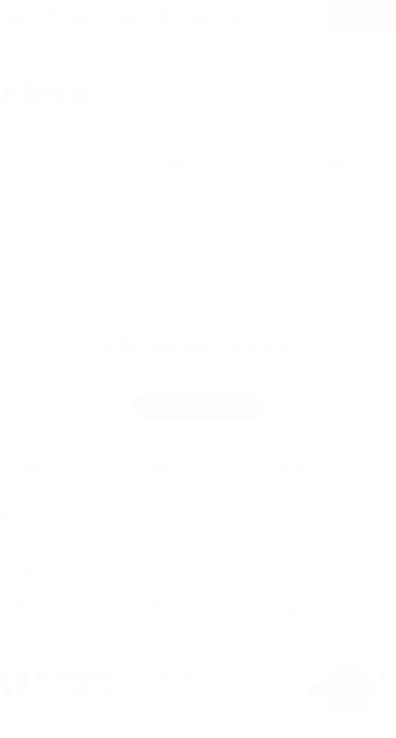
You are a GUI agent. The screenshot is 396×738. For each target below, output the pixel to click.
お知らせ (41, 40)
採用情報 (28, 234)
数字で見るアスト (164, 617)
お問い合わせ (367, 16)
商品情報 (28, 203)
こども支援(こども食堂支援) (40, 617)
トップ (7, 40)
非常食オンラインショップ (320, 610)
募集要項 (151, 604)
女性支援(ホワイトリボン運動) (43, 604)
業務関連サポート (25, 515)
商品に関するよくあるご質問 (318, 515)
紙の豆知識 (292, 528)
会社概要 (153, 468)
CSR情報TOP (20, 592)
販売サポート (19, 490)
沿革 (145, 503)
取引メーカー (157, 515)
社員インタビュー (164, 592)
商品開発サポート (25, 503)
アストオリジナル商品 (308, 490)
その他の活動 (19, 643)
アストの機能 (21, 468)
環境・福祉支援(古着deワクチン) (47, 630)
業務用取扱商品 (299, 503)
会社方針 (151, 490)
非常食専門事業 (22, 541)
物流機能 (12, 528)
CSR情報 (15, 570)
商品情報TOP (299, 468)
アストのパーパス (164, 528)
